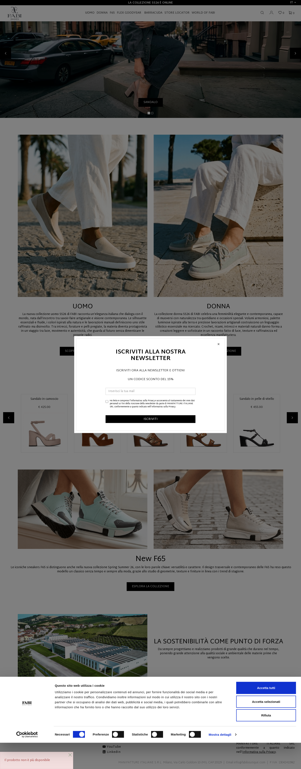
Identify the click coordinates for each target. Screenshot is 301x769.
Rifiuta (266, 741)
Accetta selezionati (266, 728)
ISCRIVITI (151, 419)
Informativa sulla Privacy (143, 401)
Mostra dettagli (220, 761)
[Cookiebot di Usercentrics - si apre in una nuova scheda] (27, 761)
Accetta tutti (266, 714)
